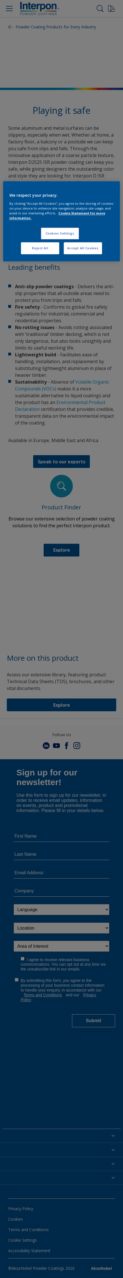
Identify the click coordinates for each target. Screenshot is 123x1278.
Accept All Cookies (83, 248)
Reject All (40, 248)
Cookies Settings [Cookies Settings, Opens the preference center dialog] (60, 233)
